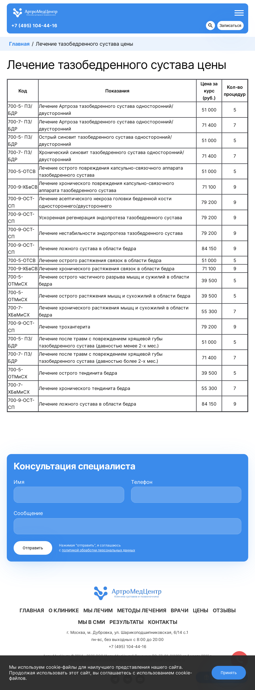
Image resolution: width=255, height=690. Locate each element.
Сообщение (28, 513)
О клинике (64, 610)
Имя (19, 482)
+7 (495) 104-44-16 (34, 25)
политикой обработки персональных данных (98, 550)
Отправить (33, 548)
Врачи (179, 610)
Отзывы (224, 610)
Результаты (126, 622)
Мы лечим (98, 610)
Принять (229, 672)
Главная (19, 44)
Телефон (141, 482)
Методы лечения (141, 610)
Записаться (230, 25)
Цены (200, 610)
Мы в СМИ (91, 622)
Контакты (162, 622)
